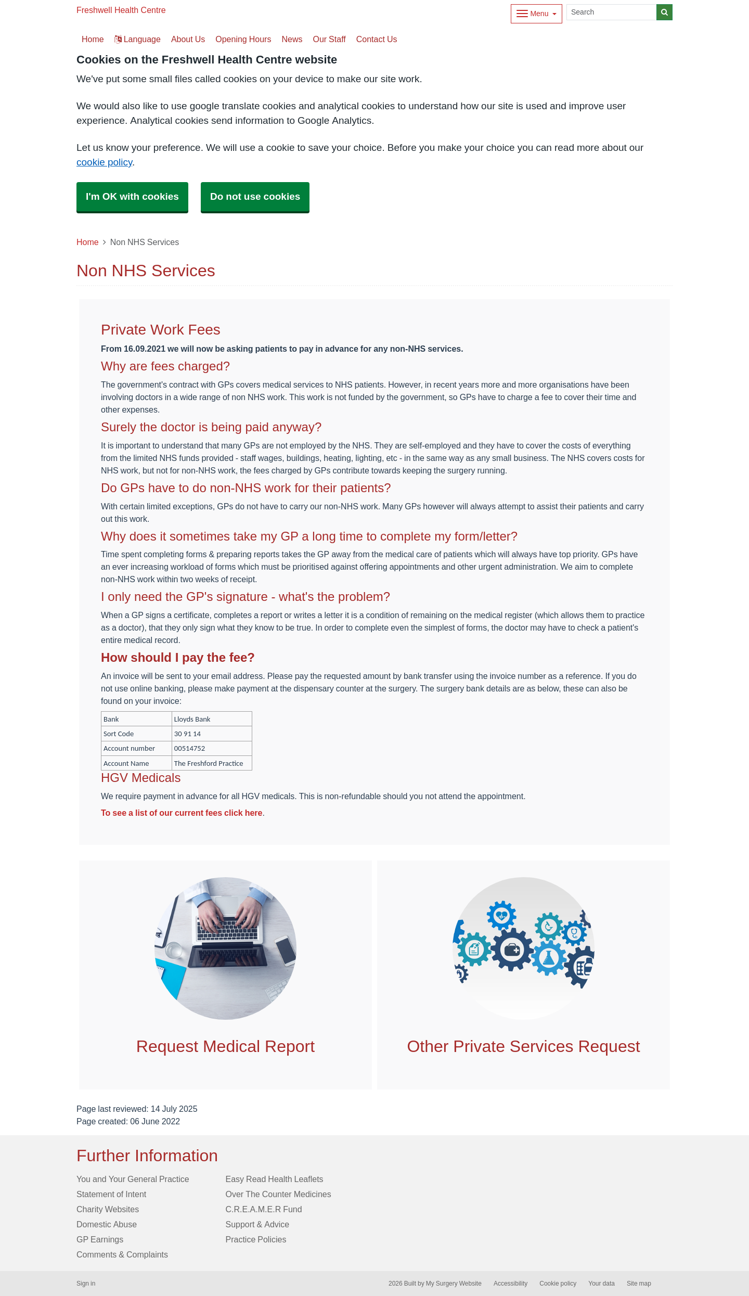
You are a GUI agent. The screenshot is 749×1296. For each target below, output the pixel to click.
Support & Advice (258, 1224)
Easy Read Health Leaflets (275, 1179)
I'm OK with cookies (132, 196)
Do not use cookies (255, 196)
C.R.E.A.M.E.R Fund (264, 1209)
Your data (601, 1283)
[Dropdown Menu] (536, 13)
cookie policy (104, 162)
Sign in (85, 1283)
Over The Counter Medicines (278, 1194)
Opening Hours (243, 39)
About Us (188, 39)
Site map (639, 1283)
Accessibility (510, 1283)
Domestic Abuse (106, 1224)
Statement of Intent (111, 1194)
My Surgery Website (454, 1283)
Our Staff (329, 39)
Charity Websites (107, 1209)
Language (137, 39)
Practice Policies (256, 1239)
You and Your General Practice (132, 1179)
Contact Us (376, 39)
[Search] (611, 12)
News (291, 39)
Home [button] (93, 39)
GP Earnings (99, 1239)
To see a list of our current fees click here (181, 813)
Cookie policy (557, 1283)
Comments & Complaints (122, 1254)
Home (87, 242)
